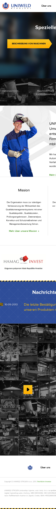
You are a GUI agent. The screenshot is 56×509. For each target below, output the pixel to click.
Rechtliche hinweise (44, 482)
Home (16, 6)
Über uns (46, 6)
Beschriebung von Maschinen (29, 43)
